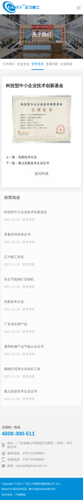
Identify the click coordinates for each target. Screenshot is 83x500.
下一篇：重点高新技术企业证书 (27, 163)
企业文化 (23, 64)
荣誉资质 (37, 64)
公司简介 (9, 64)
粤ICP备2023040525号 (42, 489)
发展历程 (52, 64)
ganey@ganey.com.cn (32, 465)
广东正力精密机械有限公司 (39, 483)
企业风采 (66, 64)
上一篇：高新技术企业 (21, 157)
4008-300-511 (18, 434)
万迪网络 (20, 494)
